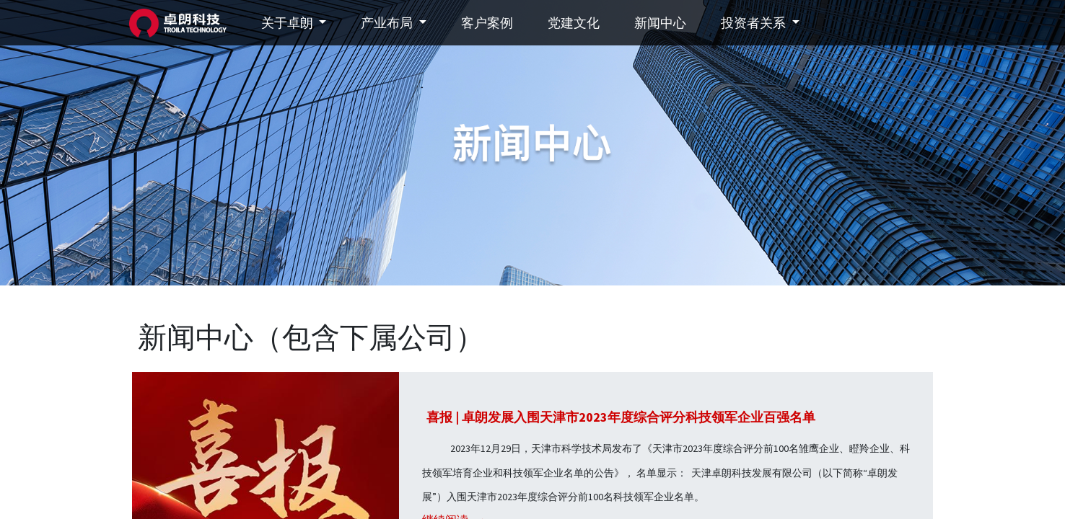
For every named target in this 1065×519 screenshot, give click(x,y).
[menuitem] (490, 22)
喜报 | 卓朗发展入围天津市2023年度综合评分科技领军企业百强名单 (620, 417)
